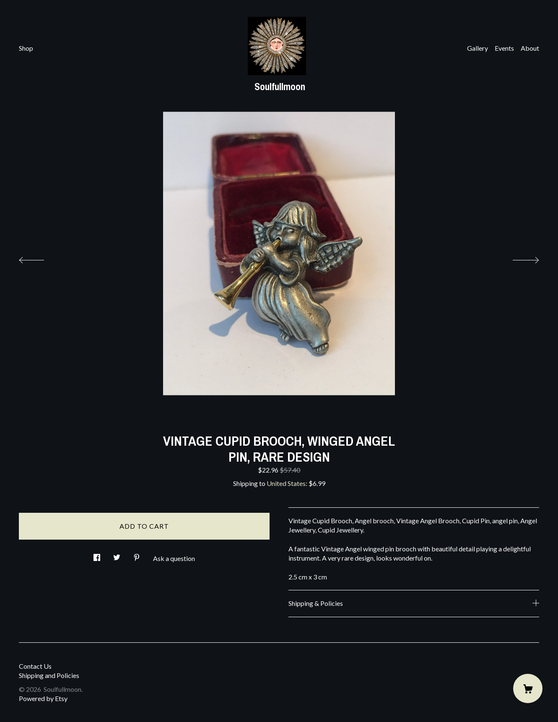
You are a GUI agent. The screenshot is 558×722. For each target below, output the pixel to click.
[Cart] (527, 688)
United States (286, 483)
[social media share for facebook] (96, 555)
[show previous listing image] (40, 258)
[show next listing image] (518, 258)
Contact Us (35, 666)
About (530, 48)
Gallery (477, 48)
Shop (26, 48)
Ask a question (174, 558)
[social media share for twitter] (116, 555)
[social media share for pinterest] (136, 555)
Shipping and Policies (49, 675)
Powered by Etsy (43, 698)
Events (504, 48)
